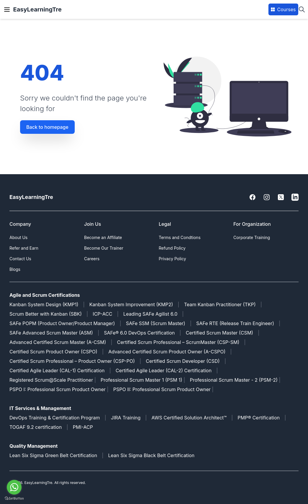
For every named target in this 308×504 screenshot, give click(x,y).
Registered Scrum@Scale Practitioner (51, 380)
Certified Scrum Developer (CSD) (183, 361)
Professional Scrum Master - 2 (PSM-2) (234, 380)
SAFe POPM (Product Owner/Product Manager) (62, 323)
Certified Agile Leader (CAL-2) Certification (164, 370)
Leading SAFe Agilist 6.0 (150, 314)
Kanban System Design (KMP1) (43, 304)
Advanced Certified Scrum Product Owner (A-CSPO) (167, 352)
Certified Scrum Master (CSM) (219, 333)
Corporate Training (251, 237)
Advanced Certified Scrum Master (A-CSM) (57, 342)
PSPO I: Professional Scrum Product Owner (57, 389)
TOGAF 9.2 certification (35, 427)
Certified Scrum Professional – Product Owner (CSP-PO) (72, 361)
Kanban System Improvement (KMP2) (131, 304)
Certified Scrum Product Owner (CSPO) (53, 352)
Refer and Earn (23, 248)
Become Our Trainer (103, 248)
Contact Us (20, 258)
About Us (18, 237)
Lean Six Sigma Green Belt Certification (53, 455)
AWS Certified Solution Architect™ (188, 418)
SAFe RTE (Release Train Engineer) (235, 323)
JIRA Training (126, 418)
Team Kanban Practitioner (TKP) (220, 304)
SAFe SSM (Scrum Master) (155, 323)
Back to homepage (47, 127)
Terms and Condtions (180, 237)
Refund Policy (172, 248)
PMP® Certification (259, 418)
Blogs (14, 269)
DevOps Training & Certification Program (54, 418)
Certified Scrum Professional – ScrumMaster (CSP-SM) (178, 342)
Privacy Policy (172, 258)
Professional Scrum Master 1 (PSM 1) (141, 380)
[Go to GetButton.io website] (14, 498)
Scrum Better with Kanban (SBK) (45, 314)
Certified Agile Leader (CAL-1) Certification (57, 370)
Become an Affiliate (103, 237)
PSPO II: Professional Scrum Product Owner (162, 389)
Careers (92, 258)
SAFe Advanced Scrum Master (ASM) (51, 333)
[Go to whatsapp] (14, 487)
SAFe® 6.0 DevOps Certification (139, 333)
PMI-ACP (83, 427)
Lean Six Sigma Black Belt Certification (151, 455)
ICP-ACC (102, 314)
